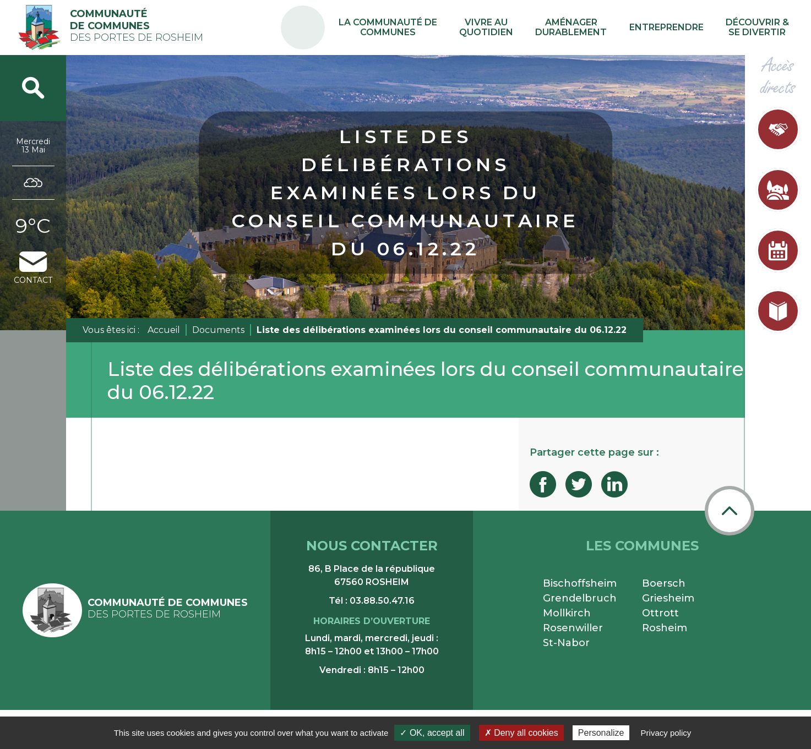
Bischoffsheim (580, 583)
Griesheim (668, 598)
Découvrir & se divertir (762, 27)
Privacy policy (666, 732)
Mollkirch (567, 613)
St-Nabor (566, 643)
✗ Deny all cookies (521, 732)
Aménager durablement (598, 27)
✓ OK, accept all (432, 732)
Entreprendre (681, 27)
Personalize (601, 732)
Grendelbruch (580, 598)
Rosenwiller (573, 628)
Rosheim (664, 628)
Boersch (663, 583)
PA (361, 18)
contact (33, 268)
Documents (218, 330)
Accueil (164, 330)
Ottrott (660, 613)
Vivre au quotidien (524, 27)
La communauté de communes (439, 27)
